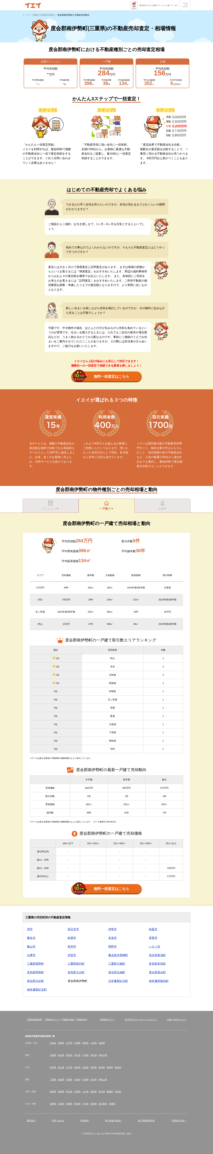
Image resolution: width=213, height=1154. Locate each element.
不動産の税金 (68, 1019)
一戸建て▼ (106, 505)
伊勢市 (112, 929)
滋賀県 (61, 1079)
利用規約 (84, 1120)
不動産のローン (52, 1019)
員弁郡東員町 (157, 955)
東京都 (93, 1055)
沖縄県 (112, 1104)
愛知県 (118, 1067)
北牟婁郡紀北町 (118, 980)
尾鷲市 (153, 937)
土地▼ (162, 505)
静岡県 (110, 1067)
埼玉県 (77, 1055)
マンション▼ (50, 505)
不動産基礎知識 (34, 1019)
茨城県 (53, 1055)
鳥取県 (53, 1091)
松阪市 (153, 929)
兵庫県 (85, 1079)
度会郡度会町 (157, 972)
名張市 (112, 937)
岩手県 (69, 1043)
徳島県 (93, 1091)
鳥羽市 (72, 946)
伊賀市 (72, 955)
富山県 (61, 1067)
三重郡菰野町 (35, 963)
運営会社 (31, 1120)
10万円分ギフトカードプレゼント (141, 1019)
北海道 (53, 1043)
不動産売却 (81, 1019)
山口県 (85, 1091)
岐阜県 (102, 1067)
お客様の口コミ (107, 1019)
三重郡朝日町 (76, 963)
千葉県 (85, 1055)
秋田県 (85, 1043)
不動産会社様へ (178, 1120)
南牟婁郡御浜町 (159, 980)
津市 (30, 929)
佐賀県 (61, 1104)
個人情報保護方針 (146, 1120)
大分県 (85, 1104)
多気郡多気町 (157, 963)
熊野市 (112, 946)
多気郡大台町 (76, 972)
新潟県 (53, 1067)
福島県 (102, 1043)
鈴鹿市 (72, 937)
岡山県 (69, 1091)
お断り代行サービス (176, 1019)
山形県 (93, 1043)
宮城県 (77, 1043)
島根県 (61, 1091)
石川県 (69, 1067)
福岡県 (53, 1104)
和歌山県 (103, 1079)
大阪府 (77, 1079)
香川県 (102, 1091)
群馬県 (69, 1055)
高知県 (118, 1091)
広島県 (77, 1091)
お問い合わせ (58, 1120)
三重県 (53, 1079)
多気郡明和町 (35, 972)
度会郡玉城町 (116, 972)
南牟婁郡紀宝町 (37, 989)
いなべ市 (154, 946)
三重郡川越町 (116, 963)
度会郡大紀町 (35, 980)
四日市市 (73, 929)
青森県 (61, 1043)
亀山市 (31, 946)
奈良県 (93, 1079)
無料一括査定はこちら (101, 376)
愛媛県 (110, 1091)
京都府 (69, 1079)
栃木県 (61, 1055)
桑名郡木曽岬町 (118, 955)
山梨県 (85, 1067)
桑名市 (31, 937)
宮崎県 (93, 1104)
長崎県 (69, 1104)
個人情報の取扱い (113, 1120)
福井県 (77, 1067)
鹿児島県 (103, 1104)
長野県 (93, 1067)
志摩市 (31, 955)
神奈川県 (103, 1055)
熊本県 (77, 1104)
